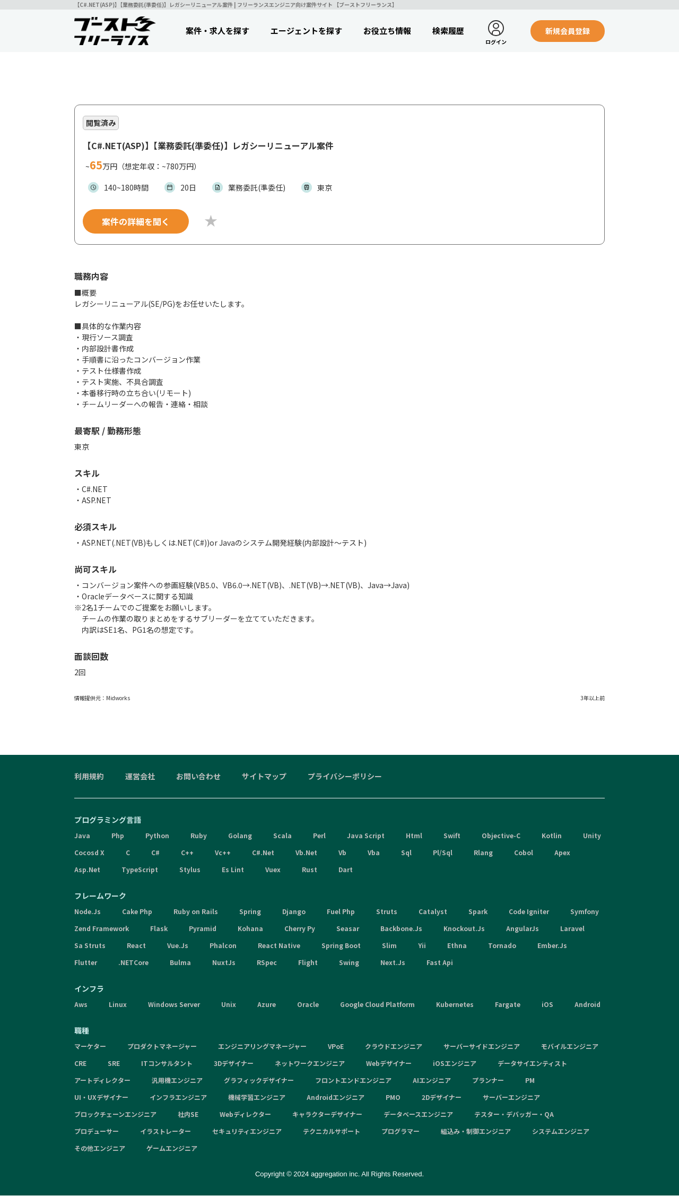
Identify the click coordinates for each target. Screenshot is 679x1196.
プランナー (488, 1080)
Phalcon (223, 945)
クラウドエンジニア (393, 1046)
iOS (547, 1004)
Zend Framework (101, 928)
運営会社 (140, 776)
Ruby (198, 835)
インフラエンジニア (178, 1097)
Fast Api (439, 962)
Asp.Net (87, 869)
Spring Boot (341, 945)
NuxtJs (224, 962)
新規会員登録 (567, 30)
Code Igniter (529, 911)
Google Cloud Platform (377, 1004)
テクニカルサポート (331, 1131)
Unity (592, 835)
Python (157, 835)
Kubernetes (455, 1004)
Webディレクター (245, 1114)
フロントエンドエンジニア (353, 1080)
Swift (451, 835)
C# (155, 852)
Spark (478, 911)
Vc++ (223, 852)
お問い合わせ (198, 776)
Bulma (180, 962)
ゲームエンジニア (171, 1148)
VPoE (336, 1046)
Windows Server (174, 1004)
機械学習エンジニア (256, 1097)
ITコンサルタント (167, 1063)
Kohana (250, 928)
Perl (319, 835)
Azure (266, 1004)
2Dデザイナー (442, 1097)
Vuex (273, 869)
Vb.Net (306, 852)
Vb (342, 852)
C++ (187, 852)
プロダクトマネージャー (162, 1046)
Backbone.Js (401, 928)
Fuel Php (341, 911)
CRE (80, 1063)
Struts (386, 911)
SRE (114, 1063)
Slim (389, 945)
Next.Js (392, 962)
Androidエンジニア (335, 1097)
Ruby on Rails (195, 911)
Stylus (190, 869)
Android (587, 1004)
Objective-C (501, 835)
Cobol (523, 852)
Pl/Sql (442, 852)
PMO (393, 1097)
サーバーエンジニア (511, 1097)
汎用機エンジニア (177, 1080)
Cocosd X (89, 852)
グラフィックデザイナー (259, 1080)
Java (82, 835)
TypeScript (139, 869)
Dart (345, 869)
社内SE (188, 1114)
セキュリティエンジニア (247, 1131)
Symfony (584, 911)
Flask (159, 928)
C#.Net (263, 852)
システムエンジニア (560, 1131)
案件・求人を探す (217, 30)
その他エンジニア (99, 1148)
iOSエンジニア (454, 1063)
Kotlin (552, 835)
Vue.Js (177, 945)
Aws (81, 1004)
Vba (374, 852)
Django (294, 911)
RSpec (267, 962)
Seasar (347, 928)
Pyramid (202, 928)
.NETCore (133, 962)
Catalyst (433, 911)
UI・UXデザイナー (101, 1097)
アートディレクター (102, 1080)
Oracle (308, 1004)
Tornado (502, 945)
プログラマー (400, 1131)
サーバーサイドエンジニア (481, 1046)
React (136, 945)
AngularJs (522, 928)
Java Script (366, 835)
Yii (422, 945)
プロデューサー (96, 1131)
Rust (309, 869)
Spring (250, 911)
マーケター (90, 1046)
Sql (406, 852)
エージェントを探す (306, 30)
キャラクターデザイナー (327, 1114)
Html (414, 835)
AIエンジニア (432, 1080)
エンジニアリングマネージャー (262, 1046)
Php (117, 835)
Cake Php (137, 911)
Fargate (507, 1004)
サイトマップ (264, 776)
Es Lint (233, 869)
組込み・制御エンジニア (476, 1131)
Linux (118, 1004)
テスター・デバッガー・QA (514, 1114)
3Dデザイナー (234, 1063)
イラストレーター (165, 1131)
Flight (308, 962)
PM (530, 1080)
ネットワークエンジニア (310, 1063)
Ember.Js (552, 945)
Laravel (572, 928)
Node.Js (87, 911)
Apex (562, 852)
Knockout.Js (464, 928)
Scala (282, 835)
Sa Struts (90, 945)
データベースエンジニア (418, 1114)
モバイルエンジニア (569, 1046)
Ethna (457, 945)
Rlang (483, 852)
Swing (349, 962)
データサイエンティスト (532, 1063)
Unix (228, 1004)
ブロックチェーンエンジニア (115, 1114)
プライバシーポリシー (345, 776)
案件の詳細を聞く (136, 222)
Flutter (85, 962)
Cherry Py (299, 928)
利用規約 (89, 776)
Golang (240, 835)
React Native (279, 945)
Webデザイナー (389, 1063)
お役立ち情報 (387, 30)
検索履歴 (448, 30)
